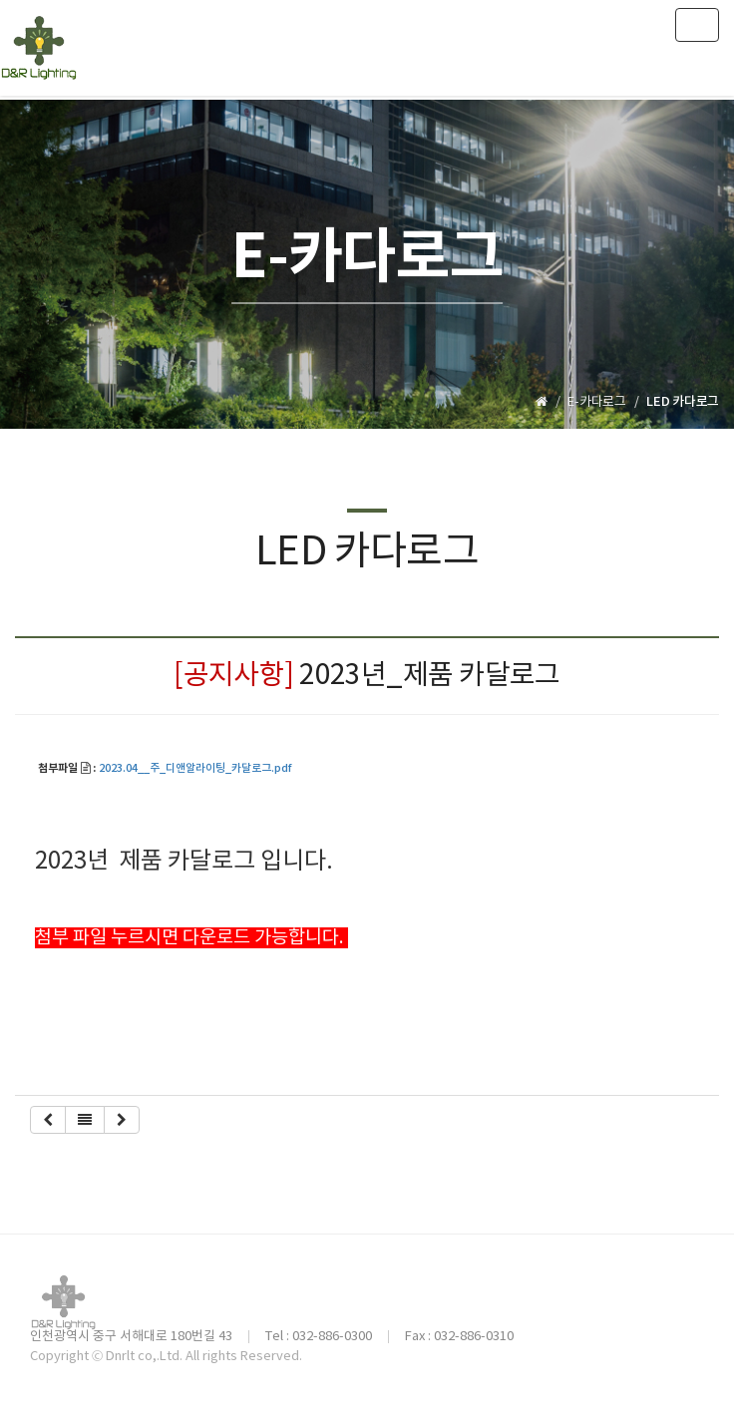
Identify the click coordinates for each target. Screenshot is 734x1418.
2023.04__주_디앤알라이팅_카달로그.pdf (195, 769)
